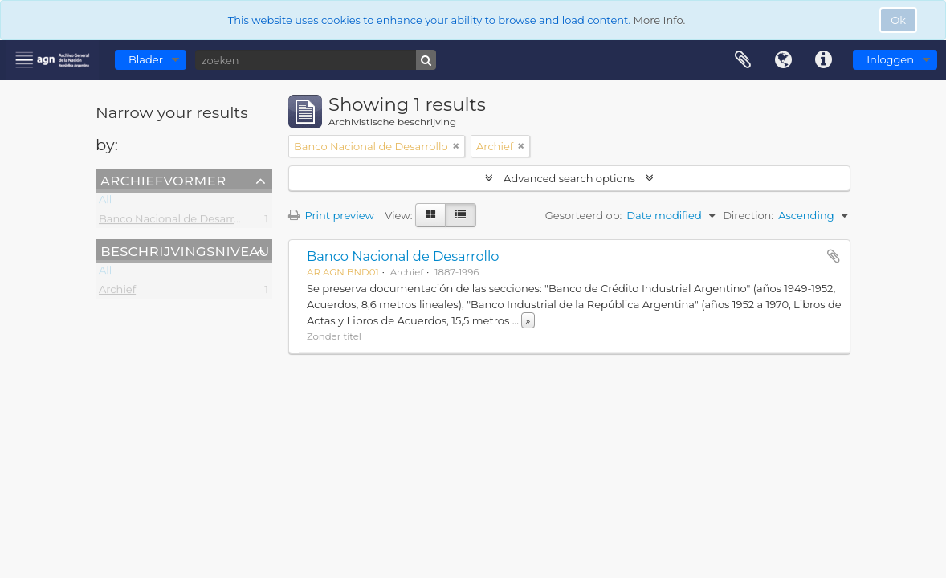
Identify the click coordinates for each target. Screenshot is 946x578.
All (105, 202)
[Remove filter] (456, 146)
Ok (898, 20)
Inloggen (890, 59)
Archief (117, 292)
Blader (145, 59)
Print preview (331, 215)
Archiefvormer (163, 179)
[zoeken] (315, 60)
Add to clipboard (834, 256)
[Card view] (430, 215)
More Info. (660, 20)
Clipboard (743, 60)
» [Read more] (527, 320)
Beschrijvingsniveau (185, 250)
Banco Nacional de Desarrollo (176, 221)
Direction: (748, 215)
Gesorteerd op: (583, 215)
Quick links (823, 60)
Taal (783, 60)
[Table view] (460, 215)
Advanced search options (569, 178)
